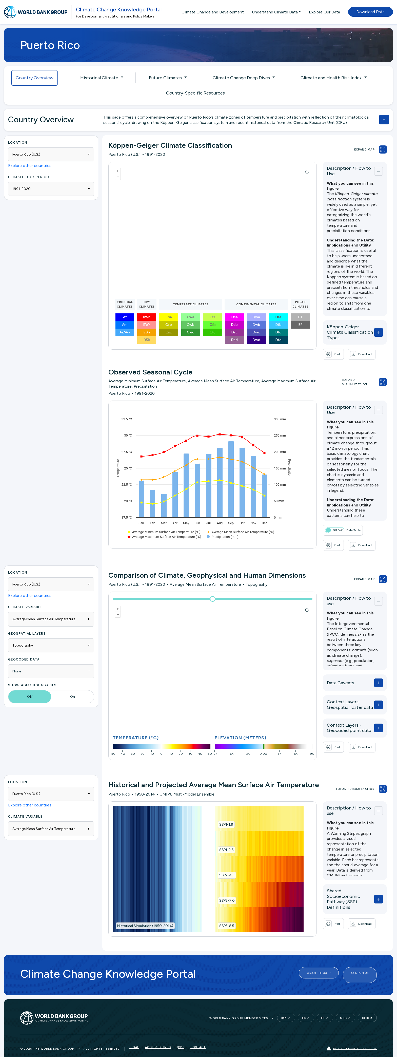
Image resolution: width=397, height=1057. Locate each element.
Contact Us (359, 965)
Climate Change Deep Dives (241, 78)
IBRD (284, 1007)
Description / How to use (335, 590)
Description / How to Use (335, 170)
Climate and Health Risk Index (331, 78)
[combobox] (51, 154)
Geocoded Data (24, 649)
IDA (304, 1007)
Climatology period (28, 177)
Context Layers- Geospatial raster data (337, 692)
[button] (344, 346)
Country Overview (34, 78)
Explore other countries (29, 165)
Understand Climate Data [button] (275, 12)
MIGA (343, 1007)
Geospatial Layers (27, 623)
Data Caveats (322, 670)
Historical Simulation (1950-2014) (145, 916)
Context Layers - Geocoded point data (337, 715)
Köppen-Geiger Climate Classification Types (334, 327)
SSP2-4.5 (218, 865)
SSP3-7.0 (218, 890)
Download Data (370, 11)
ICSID (365, 1007)
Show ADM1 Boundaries (32, 675)
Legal (134, 1038)
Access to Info (158, 1038)
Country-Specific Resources (195, 93)
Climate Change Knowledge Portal (119, 9)
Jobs (180, 1038)
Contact (198, 1038)
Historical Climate (99, 78)
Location (17, 142)
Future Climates (165, 78)
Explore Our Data (324, 12)
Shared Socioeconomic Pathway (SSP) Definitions (336, 881)
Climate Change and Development (213, 12)
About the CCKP (318, 965)
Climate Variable (25, 596)
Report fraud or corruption (352, 1037)
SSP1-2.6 (217, 840)
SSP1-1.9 (217, 814)
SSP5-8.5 (217, 916)
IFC (323, 1007)
